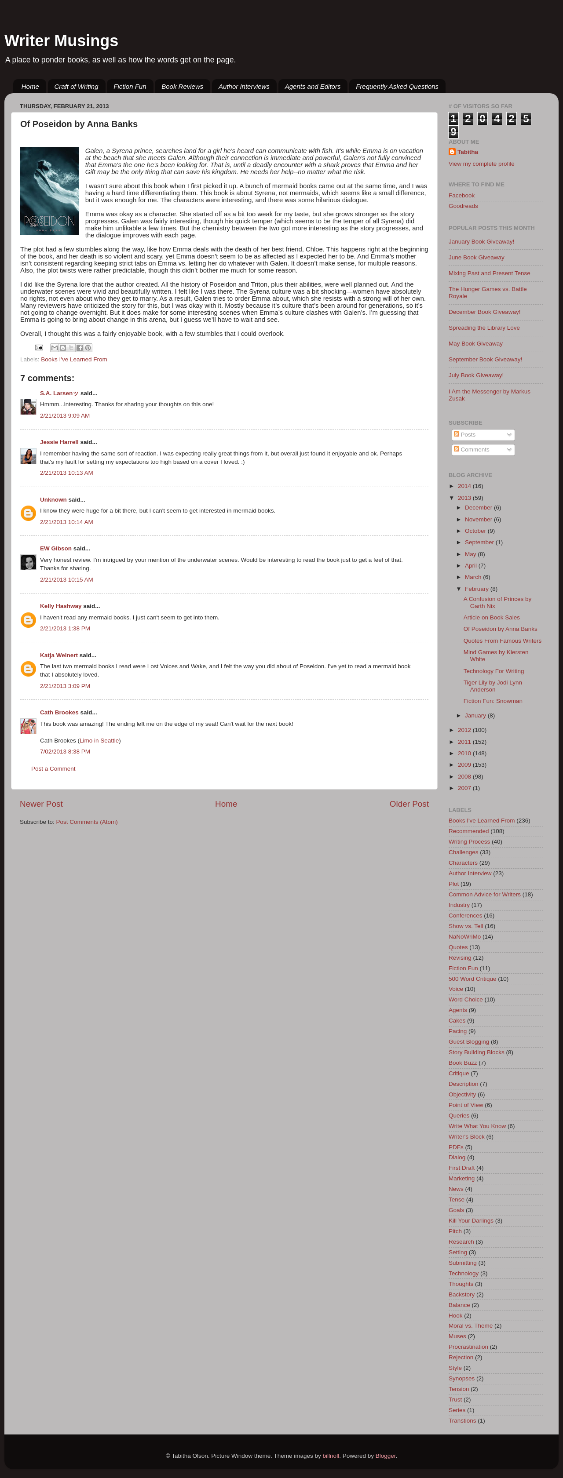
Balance (459, 1305)
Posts (465, 434)
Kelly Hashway (61, 606)
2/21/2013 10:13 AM (66, 473)
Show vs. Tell (466, 926)
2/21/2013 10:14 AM (66, 522)
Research (461, 1241)
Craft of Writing (77, 86)
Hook (456, 1315)
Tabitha (467, 152)
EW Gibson (56, 548)
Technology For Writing (494, 671)
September (480, 542)
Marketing (462, 1178)
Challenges (464, 852)
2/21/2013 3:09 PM (65, 686)
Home (30, 86)
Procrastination (468, 1346)
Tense (456, 1199)
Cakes (457, 1020)
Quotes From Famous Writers (503, 640)
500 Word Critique (473, 979)
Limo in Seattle (99, 740)
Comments (472, 449)
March (474, 577)
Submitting (463, 1263)
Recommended (469, 831)
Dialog (457, 1157)
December (479, 507)
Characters (463, 862)
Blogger (386, 1456)
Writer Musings (61, 41)
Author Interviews (244, 86)
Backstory (462, 1294)
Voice (456, 989)
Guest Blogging (469, 1041)
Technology (464, 1273)
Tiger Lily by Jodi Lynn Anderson (493, 686)
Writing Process (469, 841)
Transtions (462, 1420)
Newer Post (41, 803)
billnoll (331, 1456)
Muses (457, 1336)
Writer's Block (467, 1136)
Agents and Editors (313, 86)
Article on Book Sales (492, 617)
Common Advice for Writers (485, 894)
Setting (458, 1252)
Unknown (53, 499)
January (476, 715)
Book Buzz (463, 1062)
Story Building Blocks (477, 1052)
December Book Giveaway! (485, 312)
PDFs (456, 1147)
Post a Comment (53, 768)
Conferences (466, 915)
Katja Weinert (59, 655)
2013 (465, 498)
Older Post (409, 803)
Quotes (458, 947)
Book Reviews (182, 86)
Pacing (458, 1031)
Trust (455, 1399)
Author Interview (470, 873)
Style (455, 1368)
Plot (454, 884)
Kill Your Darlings (471, 1220)
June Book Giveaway (477, 257)
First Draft (462, 1168)
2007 (465, 788)
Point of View (466, 1105)
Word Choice (466, 999)
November (479, 519)
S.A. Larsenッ (59, 393)
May (471, 554)
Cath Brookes (59, 712)
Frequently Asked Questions (397, 86)
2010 (465, 753)
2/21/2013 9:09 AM (65, 415)
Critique (459, 1073)
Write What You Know (477, 1126)
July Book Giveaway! (476, 375)
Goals (456, 1210)
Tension (459, 1389)
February (477, 589)
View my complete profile (482, 163)
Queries (459, 1115)
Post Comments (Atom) (87, 822)
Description (464, 1084)
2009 (465, 764)
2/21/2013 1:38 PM (65, 628)
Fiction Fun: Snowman (493, 701)
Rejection (461, 1357)
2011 (465, 742)
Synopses (462, 1378)
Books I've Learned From (74, 359)
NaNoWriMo (465, 936)
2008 (465, 776)
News (456, 1189)
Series (457, 1410)
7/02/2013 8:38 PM (65, 751)
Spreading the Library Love (484, 327)
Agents (458, 1010)
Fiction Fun (129, 86)
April (472, 565)
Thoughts (461, 1284)
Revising (460, 957)
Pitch (455, 1231)
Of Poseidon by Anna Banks (500, 629)
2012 (465, 730)
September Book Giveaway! (485, 359)
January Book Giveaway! (481, 241)
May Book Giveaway (476, 343)
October (476, 531)
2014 (465, 486)
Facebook (462, 195)
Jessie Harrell (59, 442)
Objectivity (462, 1094)
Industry (459, 905)
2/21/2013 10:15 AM (66, 579)
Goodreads (463, 206)
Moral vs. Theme (471, 1325)
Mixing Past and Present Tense (489, 273)
